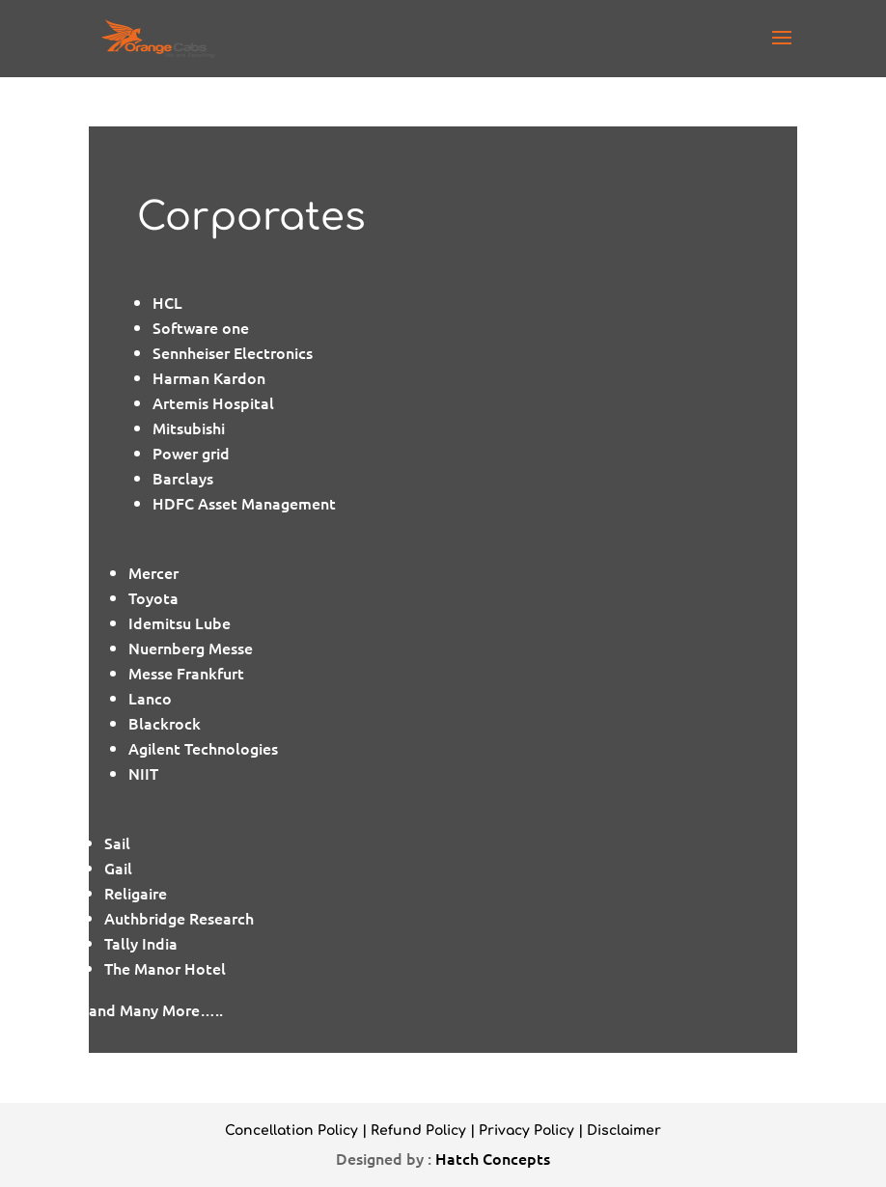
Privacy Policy (526, 1130)
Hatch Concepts (492, 1158)
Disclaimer (624, 1130)
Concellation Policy (291, 1130)
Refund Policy (418, 1130)
